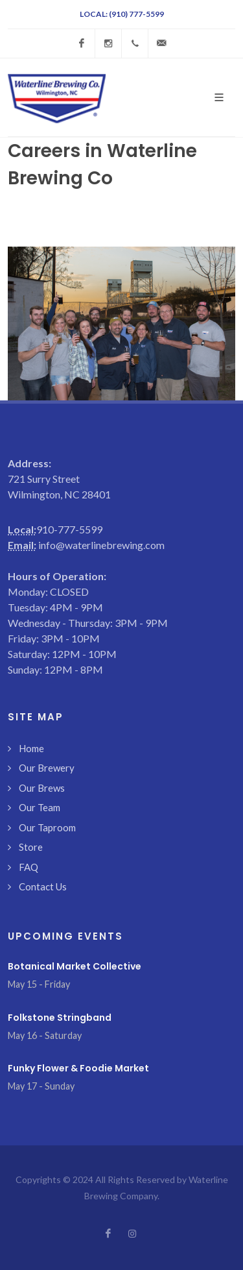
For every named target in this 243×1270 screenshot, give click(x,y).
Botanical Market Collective (74, 966)
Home (31, 748)
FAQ (28, 867)
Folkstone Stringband (59, 1017)
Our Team (39, 807)
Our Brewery (47, 768)
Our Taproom (47, 827)
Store (31, 847)
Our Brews (42, 788)
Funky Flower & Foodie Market (78, 1068)
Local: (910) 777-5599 (122, 14)
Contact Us (43, 886)
